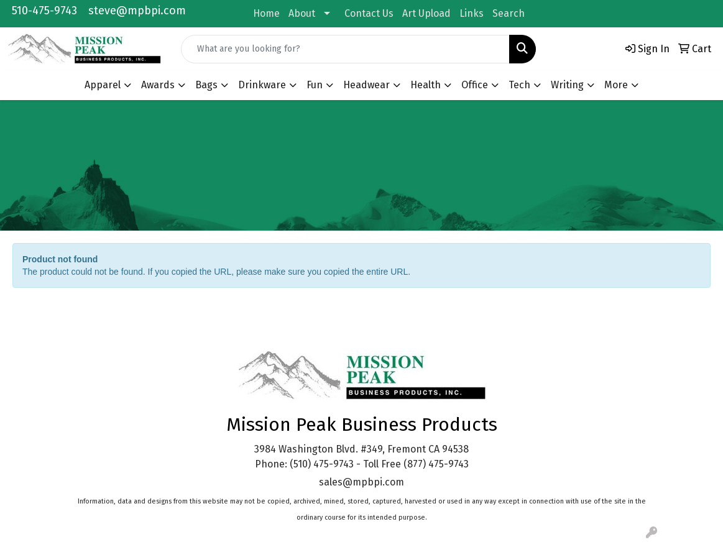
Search (508, 13)
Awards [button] (158, 85)
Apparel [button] (103, 85)
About (301, 13)
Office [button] (474, 85)
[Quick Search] (345, 49)
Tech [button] (519, 85)
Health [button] (425, 85)
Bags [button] (206, 85)
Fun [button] (314, 85)
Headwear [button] (366, 85)
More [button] (616, 85)
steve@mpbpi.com (137, 10)
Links (471, 13)
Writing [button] (567, 85)
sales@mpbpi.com (361, 482)
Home (266, 13)
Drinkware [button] (262, 85)
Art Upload (426, 13)
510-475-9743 (44, 10)
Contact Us (369, 13)
